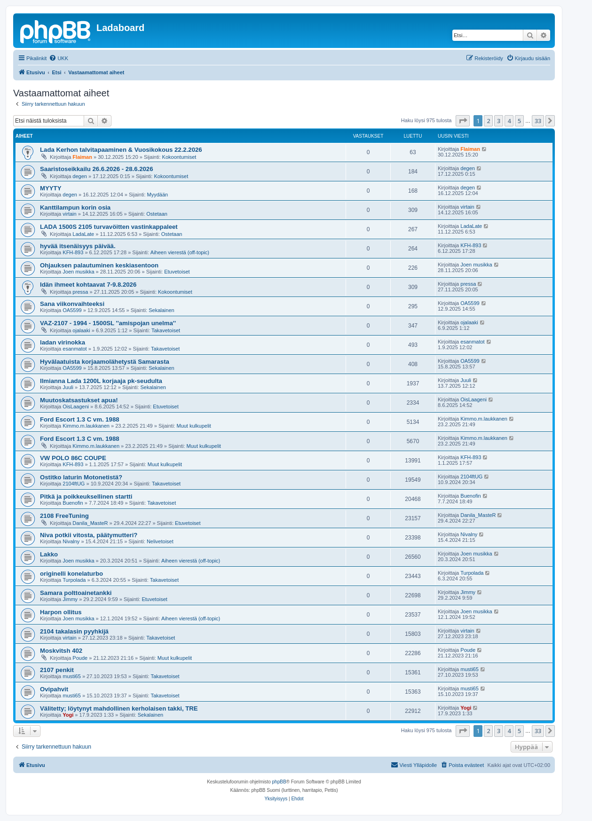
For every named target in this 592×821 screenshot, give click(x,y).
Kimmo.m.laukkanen (86, 426)
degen (79, 176)
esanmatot (75, 349)
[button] (463, 120)
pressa (80, 292)
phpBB (279, 781)
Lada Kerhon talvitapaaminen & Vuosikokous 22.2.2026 (121, 149)
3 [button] (498, 121)
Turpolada (74, 580)
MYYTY (50, 188)
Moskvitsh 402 (61, 650)
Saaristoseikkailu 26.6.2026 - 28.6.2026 (96, 168)
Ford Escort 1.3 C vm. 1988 (79, 419)
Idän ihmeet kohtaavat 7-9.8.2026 (88, 284)
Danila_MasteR (90, 523)
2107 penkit (57, 669)
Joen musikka (78, 271)
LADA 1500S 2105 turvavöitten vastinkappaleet (109, 226)
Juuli (68, 387)
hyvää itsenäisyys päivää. (78, 246)
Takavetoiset (165, 330)
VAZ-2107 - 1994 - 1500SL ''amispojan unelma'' (108, 323)
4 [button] (509, 121)
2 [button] (488, 121)
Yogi (68, 715)
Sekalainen (161, 310)
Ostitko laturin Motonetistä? (81, 477)
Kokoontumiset (179, 157)
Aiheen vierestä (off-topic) (179, 252)
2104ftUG (74, 483)
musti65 (72, 676)
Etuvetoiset (176, 271)
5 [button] (519, 121)
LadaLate (83, 234)
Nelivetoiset (160, 541)
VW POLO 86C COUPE (73, 457)
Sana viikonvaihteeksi (72, 303)
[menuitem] (58, 58)
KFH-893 (73, 252)
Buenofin (73, 503)
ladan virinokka (62, 342)
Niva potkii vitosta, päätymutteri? (88, 535)
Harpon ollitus (61, 612)
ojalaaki (81, 330)
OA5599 (72, 310)
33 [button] (538, 121)
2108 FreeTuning (64, 515)
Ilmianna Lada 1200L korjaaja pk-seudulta (101, 380)
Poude (79, 658)
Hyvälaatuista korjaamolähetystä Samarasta (104, 361)
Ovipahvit (54, 689)
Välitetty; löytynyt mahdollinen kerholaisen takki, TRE (119, 708)
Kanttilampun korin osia (75, 207)
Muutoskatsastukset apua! (79, 400)
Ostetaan (156, 214)
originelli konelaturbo (71, 573)
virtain (69, 214)
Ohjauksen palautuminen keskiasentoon (99, 265)
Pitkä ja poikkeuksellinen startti (86, 496)
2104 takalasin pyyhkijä (74, 631)
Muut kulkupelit (193, 426)
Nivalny (71, 541)
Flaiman (82, 157)
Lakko (49, 554)
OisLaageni (76, 406)
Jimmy (70, 599)
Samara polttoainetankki (75, 592)
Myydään (157, 194)
